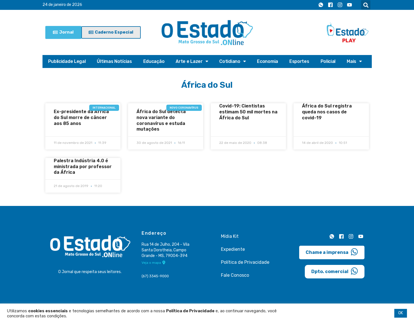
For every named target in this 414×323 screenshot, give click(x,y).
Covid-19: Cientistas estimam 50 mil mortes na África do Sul (248, 111)
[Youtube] (349, 5)
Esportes (299, 61)
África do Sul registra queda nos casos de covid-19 (327, 111)
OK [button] (400, 313)
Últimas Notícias (114, 61)
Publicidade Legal (67, 61)
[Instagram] (340, 5)
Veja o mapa (153, 263)
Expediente (233, 249)
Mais (354, 61)
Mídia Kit (230, 236)
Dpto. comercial (334, 271)
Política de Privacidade (245, 262)
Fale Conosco (235, 275)
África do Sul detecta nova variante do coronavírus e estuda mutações (161, 120)
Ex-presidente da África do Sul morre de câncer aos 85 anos (81, 117)
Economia (267, 61)
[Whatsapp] (321, 5)
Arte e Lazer (192, 61)
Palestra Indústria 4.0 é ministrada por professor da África (83, 166)
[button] (365, 5)
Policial (328, 61)
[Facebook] (330, 5)
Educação (154, 61)
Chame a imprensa (332, 252)
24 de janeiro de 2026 (62, 5)
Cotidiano (232, 61)
